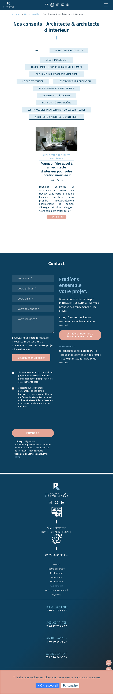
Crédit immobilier (56, 59)
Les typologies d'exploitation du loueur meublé (56, 109)
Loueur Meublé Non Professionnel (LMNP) (56, 67)
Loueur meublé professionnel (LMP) (56, 74)
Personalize (70, 685)
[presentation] (30, 420)
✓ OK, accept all (47, 685)
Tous (35, 50)
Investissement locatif (69, 50)
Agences (56, 594)
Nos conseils (31, 14)
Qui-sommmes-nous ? (56, 590)
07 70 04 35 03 (58, 641)
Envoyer (33, 433)
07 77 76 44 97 (58, 610)
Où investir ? (56, 581)
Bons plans (56, 577)
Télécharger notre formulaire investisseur (80, 335)
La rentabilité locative (56, 95)
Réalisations (56, 573)
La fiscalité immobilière (56, 102)
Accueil (16, 14)
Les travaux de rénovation (75, 81)
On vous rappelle (56, 554)
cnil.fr (17, 457)
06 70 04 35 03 (58, 657)
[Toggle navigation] (105, 5)
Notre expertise (56, 568)
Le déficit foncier (33, 81)
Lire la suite (56, 217)
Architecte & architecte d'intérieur (56, 116)
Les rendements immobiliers (56, 88)
